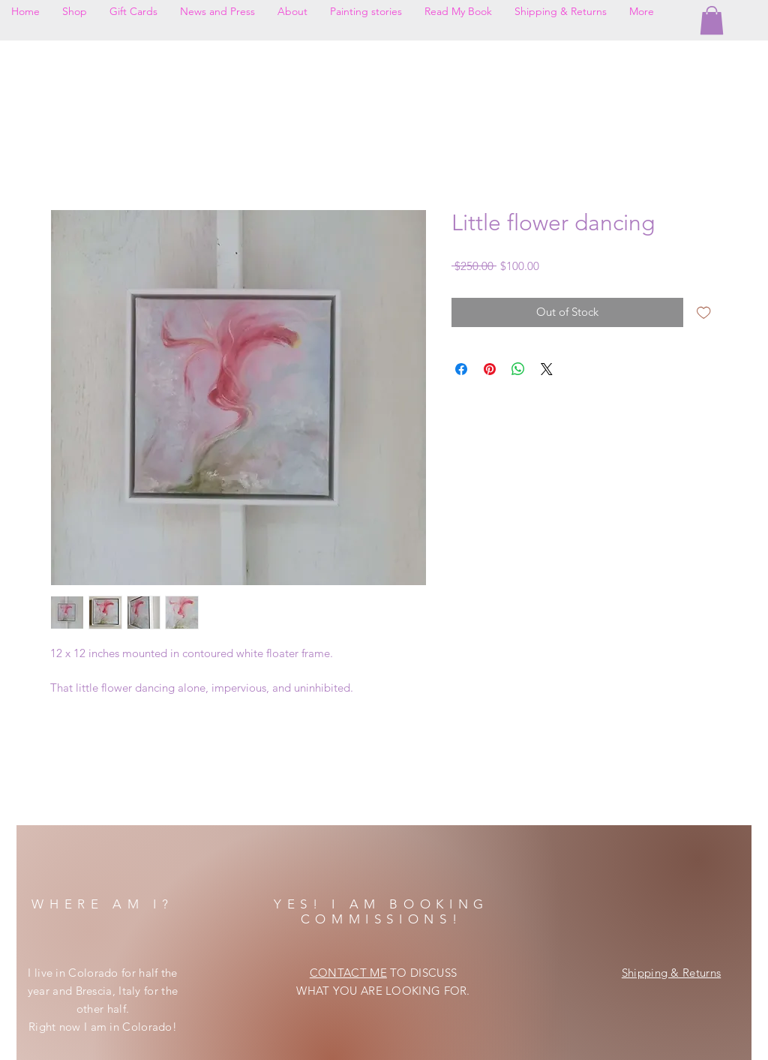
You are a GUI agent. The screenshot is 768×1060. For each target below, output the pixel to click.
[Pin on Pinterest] (490, 369)
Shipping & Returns (671, 972)
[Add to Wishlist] (703, 312)
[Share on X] (547, 369)
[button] (712, 20)
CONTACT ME (348, 972)
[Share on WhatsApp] (518, 369)
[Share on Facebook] (461, 369)
